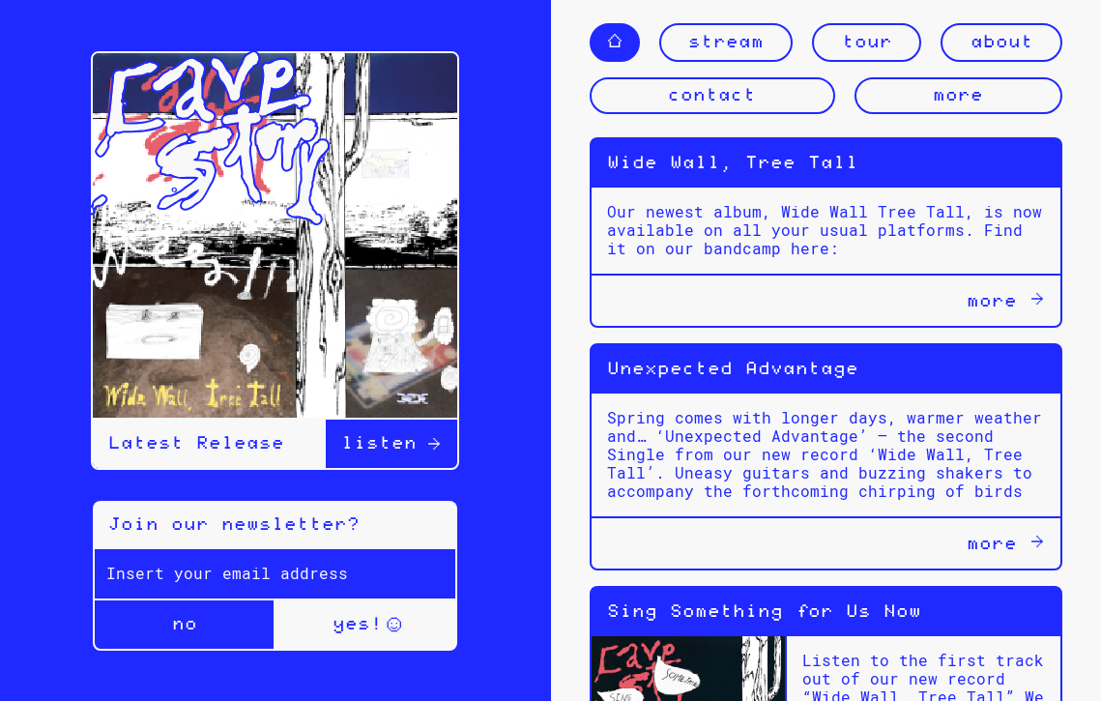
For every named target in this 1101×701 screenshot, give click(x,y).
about (1002, 42)
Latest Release (196, 444)
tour (867, 42)
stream (726, 42)
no (184, 624)
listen (391, 444)
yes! (367, 624)
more (958, 95)
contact (712, 95)
